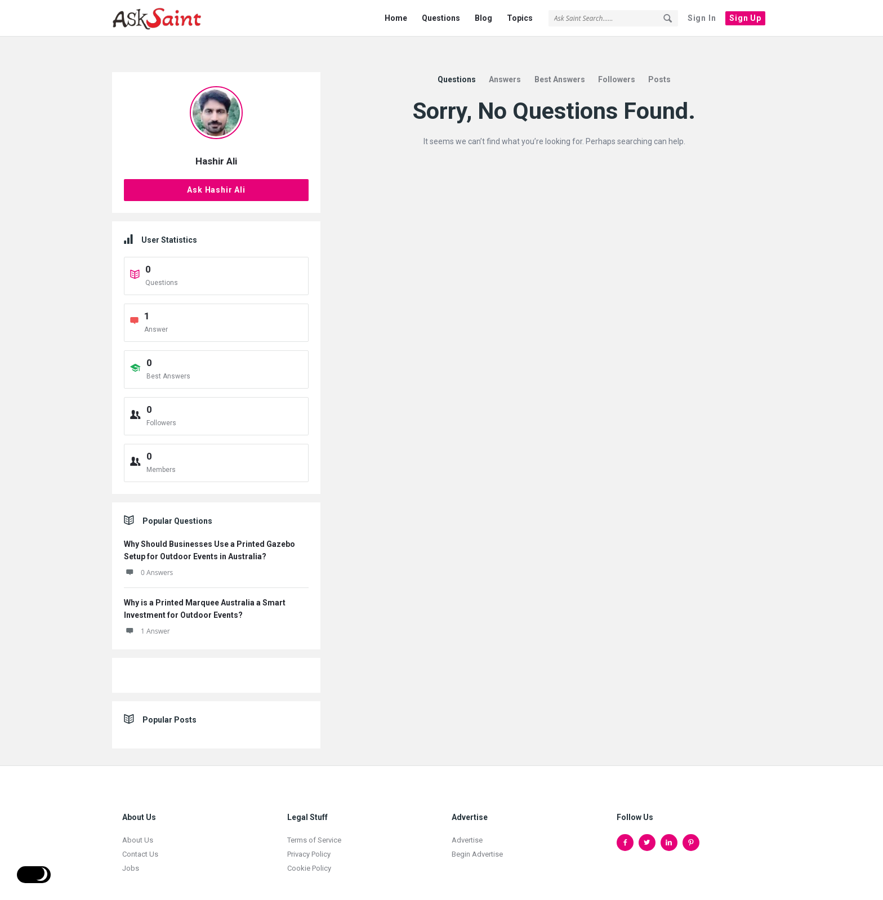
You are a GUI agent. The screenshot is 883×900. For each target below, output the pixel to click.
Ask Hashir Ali (216, 170)
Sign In (702, 18)
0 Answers (148, 553)
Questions (441, 18)
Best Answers (559, 59)
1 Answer (147, 611)
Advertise (467, 820)
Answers (505, 59)
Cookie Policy (309, 848)
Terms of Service (314, 820)
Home (396, 18)
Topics (520, 18)
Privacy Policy (309, 834)
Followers (616, 59)
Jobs (130, 848)
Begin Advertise (477, 834)
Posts (659, 59)
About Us (137, 820)
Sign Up (745, 18)
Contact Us (140, 834)
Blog (483, 18)
